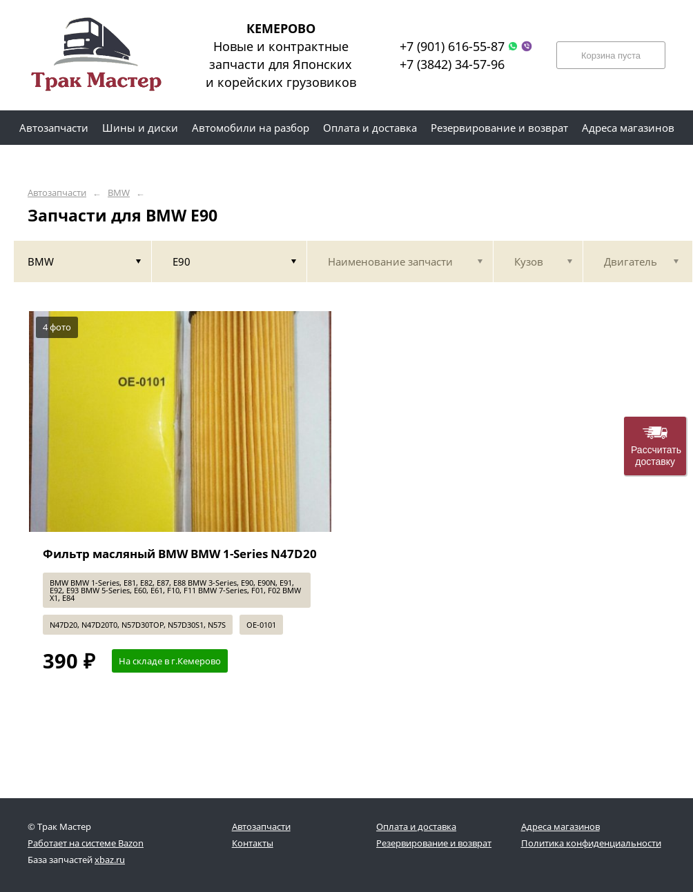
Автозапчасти (57, 192)
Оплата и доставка (416, 826)
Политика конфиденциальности (591, 843)
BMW (119, 192)
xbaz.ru (110, 859)
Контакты (252, 843)
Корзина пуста (611, 55)
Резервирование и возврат (433, 843)
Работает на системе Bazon (86, 843)
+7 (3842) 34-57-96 (452, 64)
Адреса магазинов (560, 826)
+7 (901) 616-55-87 (452, 46)
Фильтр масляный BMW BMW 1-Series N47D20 (180, 554)
